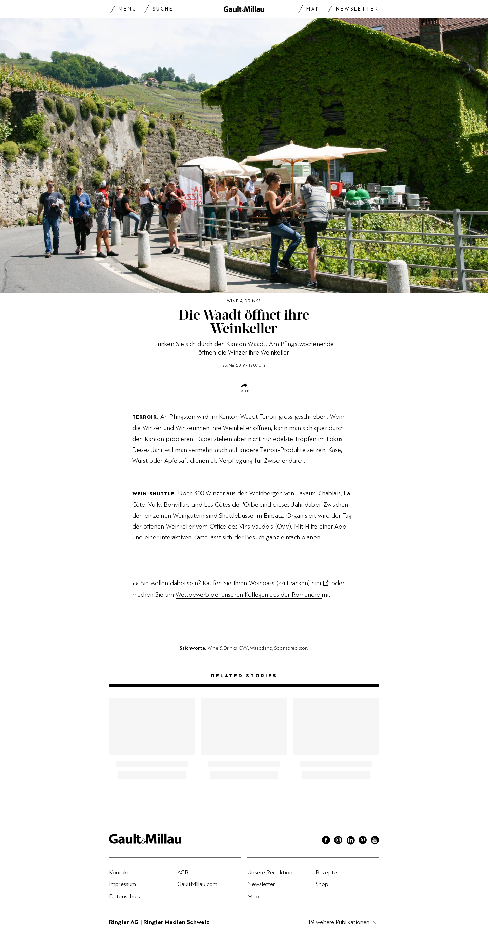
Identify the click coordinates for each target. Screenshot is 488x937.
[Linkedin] (350, 841)
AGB (182, 872)
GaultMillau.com (197, 884)
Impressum (122, 884)
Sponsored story (291, 648)
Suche (163, 9)
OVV (243, 648)
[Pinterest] (363, 841)
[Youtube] (375, 841)
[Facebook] (326, 841)
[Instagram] (338, 841)
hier (317, 583)
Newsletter (357, 9)
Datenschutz (125, 896)
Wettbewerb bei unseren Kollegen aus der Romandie (249, 594)
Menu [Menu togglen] (128, 9)
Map (313, 9)
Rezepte (326, 872)
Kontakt (119, 872)
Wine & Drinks (222, 648)
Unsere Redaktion (269, 872)
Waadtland (261, 648)
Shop (322, 884)
